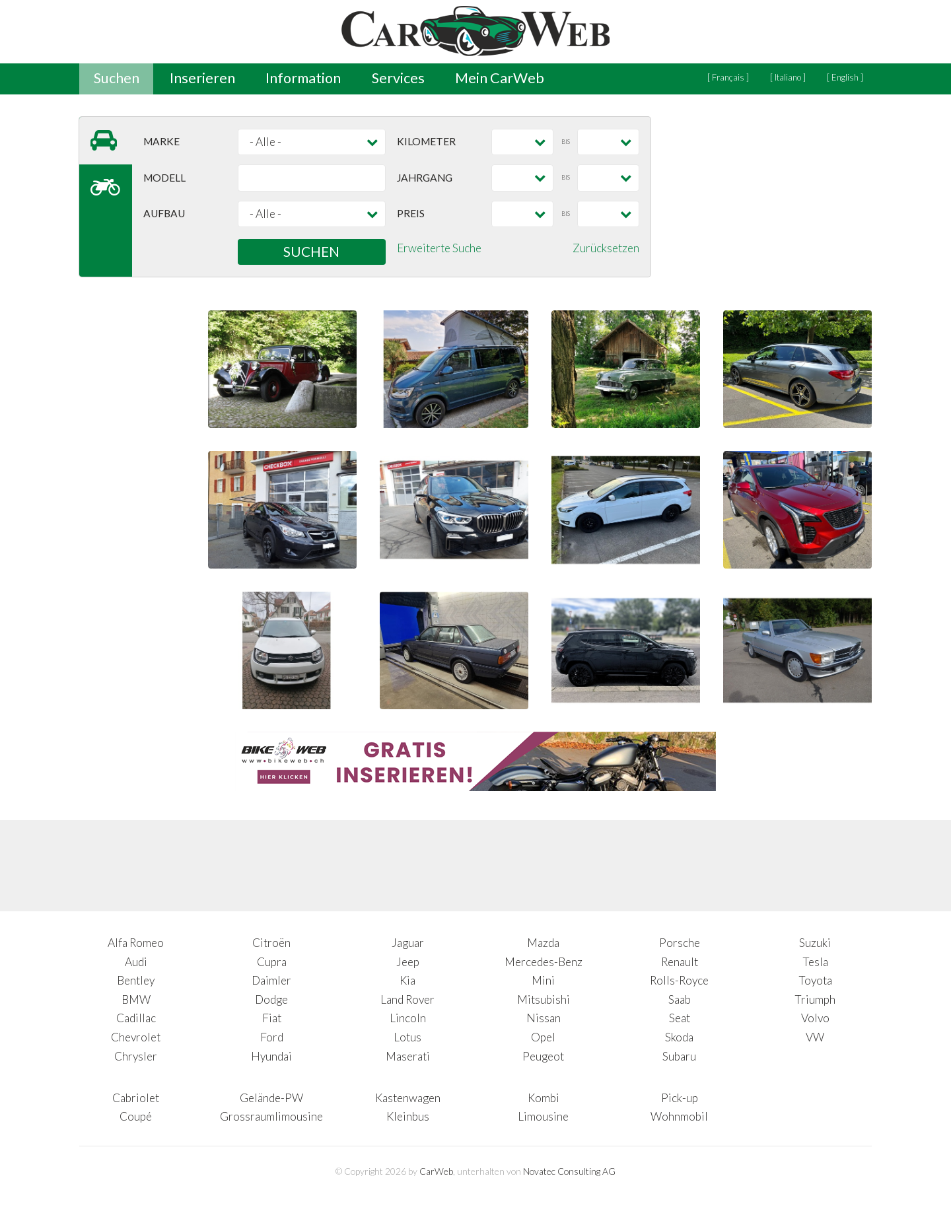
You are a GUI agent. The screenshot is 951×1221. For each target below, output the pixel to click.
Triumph (814, 999)
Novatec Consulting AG (569, 1171)
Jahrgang (424, 178)
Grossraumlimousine (271, 1116)
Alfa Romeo (136, 943)
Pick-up (679, 1098)
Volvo (815, 1018)
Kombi (543, 1098)
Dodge (271, 999)
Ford (271, 1037)
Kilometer (426, 141)
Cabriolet (135, 1098)
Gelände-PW (271, 1098)
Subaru (679, 1056)
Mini (543, 980)
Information (303, 78)
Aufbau (164, 213)
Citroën (271, 943)
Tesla (815, 962)
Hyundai (271, 1056)
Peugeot (543, 1056)
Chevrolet (135, 1037)
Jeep (407, 962)
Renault (679, 962)
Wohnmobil (679, 1116)
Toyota (815, 980)
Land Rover (407, 999)
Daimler (271, 980)
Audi (136, 962)
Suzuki (815, 943)
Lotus (407, 1037)
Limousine (543, 1116)
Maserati (408, 1056)
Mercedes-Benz (543, 962)
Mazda (543, 943)
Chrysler (135, 1056)
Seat (679, 1018)
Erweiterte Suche (439, 248)
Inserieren (202, 78)
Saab (679, 999)
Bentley (136, 980)
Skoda (679, 1037)
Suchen (116, 78)
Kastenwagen (407, 1098)
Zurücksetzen (606, 248)
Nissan (543, 1018)
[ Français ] (728, 77)
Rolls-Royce (679, 980)
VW (815, 1037)
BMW (136, 999)
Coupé (136, 1116)
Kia (407, 980)
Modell (164, 178)
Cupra (272, 962)
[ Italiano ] (788, 77)
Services (398, 78)
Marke (161, 141)
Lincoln (408, 1018)
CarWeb (436, 1171)
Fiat (271, 1018)
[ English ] (845, 77)
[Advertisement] (773, 199)
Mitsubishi (543, 999)
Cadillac (136, 1018)
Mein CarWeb (499, 78)
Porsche (679, 943)
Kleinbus (407, 1116)
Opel (543, 1037)
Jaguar (408, 943)
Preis (411, 213)
